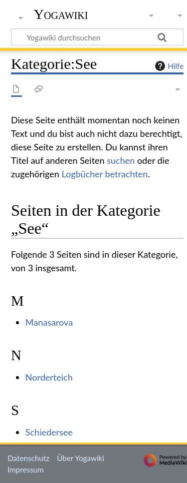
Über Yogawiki (80, 458)
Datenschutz (28, 458)
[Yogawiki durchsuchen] (97, 37)
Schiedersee (49, 432)
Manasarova (49, 322)
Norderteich (49, 377)
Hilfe (168, 66)
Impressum (25, 469)
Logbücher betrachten (104, 173)
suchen (121, 160)
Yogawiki (61, 14)
